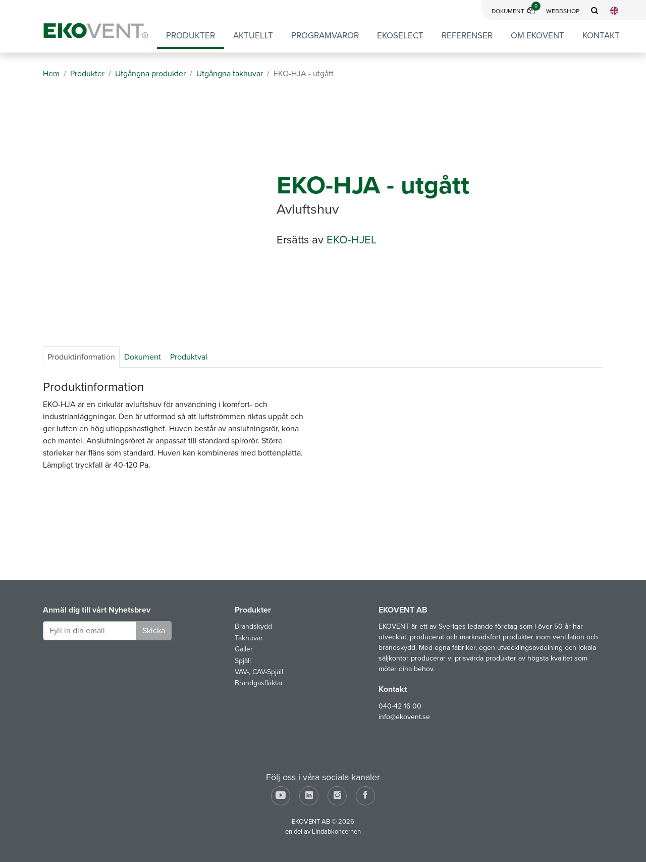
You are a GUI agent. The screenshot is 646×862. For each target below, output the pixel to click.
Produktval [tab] (188, 357)
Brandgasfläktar (259, 683)
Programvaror (325, 35)
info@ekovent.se (404, 717)
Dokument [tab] (142, 357)
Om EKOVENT (537, 35)
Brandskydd (253, 626)
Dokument (516, 11)
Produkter (190, 35)
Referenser (467, 35)
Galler (244, 649)
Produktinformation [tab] (81, 357)
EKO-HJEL (351, 239)
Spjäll (243, 660)
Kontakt (601, 35)
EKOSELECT (400, 35)
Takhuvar (249, 638)
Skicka (153, 631)
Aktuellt (253, 35)
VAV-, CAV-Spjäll (259, 672)
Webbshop (562, 11)
